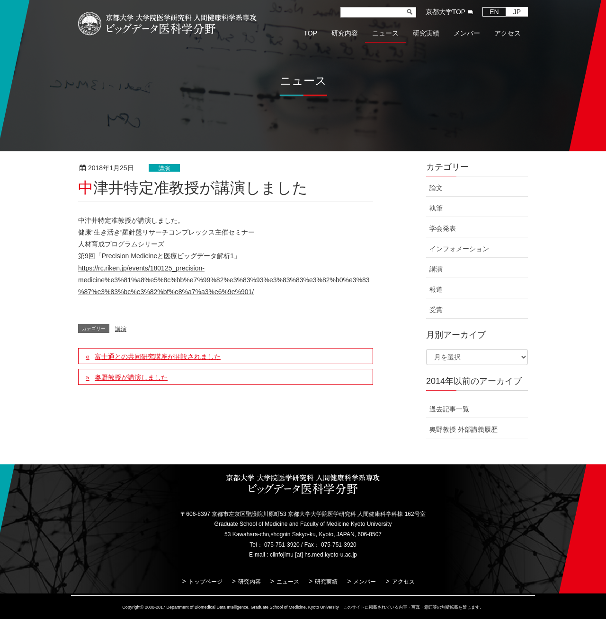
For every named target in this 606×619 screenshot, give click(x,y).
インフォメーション (459, 249)
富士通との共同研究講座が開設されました (158, 356)
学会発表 (442, 228)
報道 (436, 289)
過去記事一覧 (449, 409)
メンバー (364, 581)
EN (494, 12)
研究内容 (249, 581)
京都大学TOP (446, 12)
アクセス (403, 581)
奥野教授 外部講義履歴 (463, 429)
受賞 (436, 310)
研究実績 (326, 581)
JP (517, 12)
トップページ (205, 581)
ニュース (287, 581)
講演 (164, 168)
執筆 (436, 208)
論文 (436, 188)
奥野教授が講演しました (131, 377)
